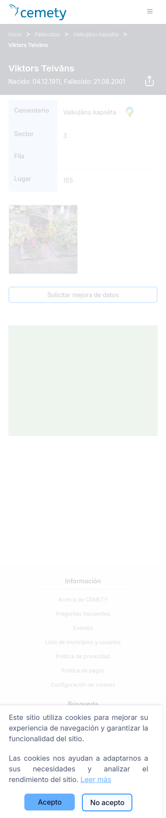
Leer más (96, 779)
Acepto (50, 802)
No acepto (107, 802)
